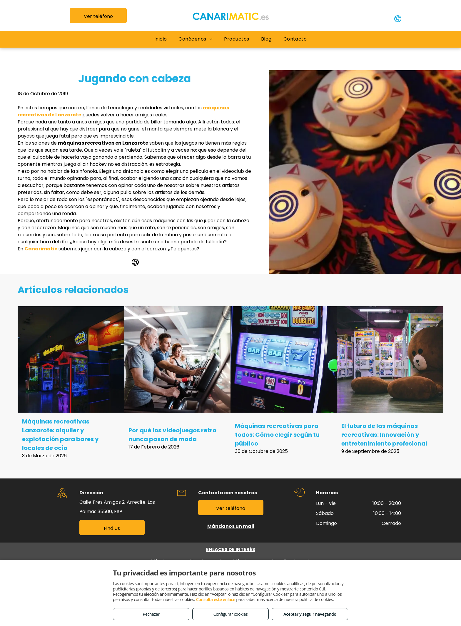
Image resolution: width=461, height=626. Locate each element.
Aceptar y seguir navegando (309, 614)
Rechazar (151, 614)
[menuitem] (160, 39)
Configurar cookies (230, 614)
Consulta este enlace (215, 599)
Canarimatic (40, 248)
